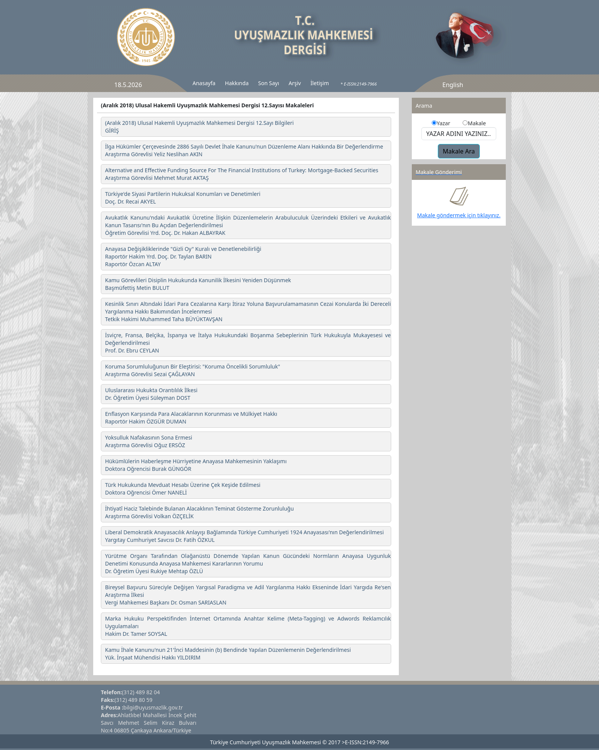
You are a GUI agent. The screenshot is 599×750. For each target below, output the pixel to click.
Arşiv (295, 83)
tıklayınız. (488, 215)
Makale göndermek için (447, 215)
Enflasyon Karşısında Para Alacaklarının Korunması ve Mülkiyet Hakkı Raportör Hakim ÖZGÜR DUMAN (191, 417)
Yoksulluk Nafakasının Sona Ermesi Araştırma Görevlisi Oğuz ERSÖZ (148, 441)
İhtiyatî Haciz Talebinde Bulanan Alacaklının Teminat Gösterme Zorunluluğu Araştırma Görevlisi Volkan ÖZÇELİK (199, 512)
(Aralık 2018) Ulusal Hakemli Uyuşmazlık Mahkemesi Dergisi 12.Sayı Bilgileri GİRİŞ (199, 126)
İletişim (320, 83)
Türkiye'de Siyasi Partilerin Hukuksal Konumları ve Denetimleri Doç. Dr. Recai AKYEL (183, 197)
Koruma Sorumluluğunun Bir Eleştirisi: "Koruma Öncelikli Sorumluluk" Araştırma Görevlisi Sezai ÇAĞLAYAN (192, 370)
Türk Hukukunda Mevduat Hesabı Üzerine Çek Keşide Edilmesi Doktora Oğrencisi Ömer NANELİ (183, 488)
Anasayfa (204, 83)
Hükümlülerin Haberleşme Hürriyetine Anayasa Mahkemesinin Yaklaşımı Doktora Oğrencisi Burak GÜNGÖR (196, 464)
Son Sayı (268, 83)
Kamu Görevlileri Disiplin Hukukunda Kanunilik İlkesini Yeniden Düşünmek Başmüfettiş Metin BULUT (198, 283)
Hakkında (237, 83)
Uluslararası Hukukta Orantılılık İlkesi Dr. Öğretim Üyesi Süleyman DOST (151, 393)
